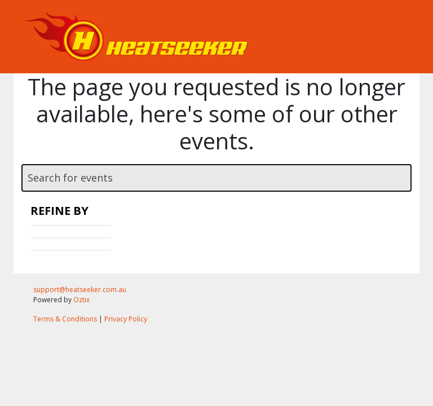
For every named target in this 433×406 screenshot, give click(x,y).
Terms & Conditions (65, 319)
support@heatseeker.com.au (79, 289)
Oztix (81, 299)
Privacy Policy (125, 319)
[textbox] (216, 178)
